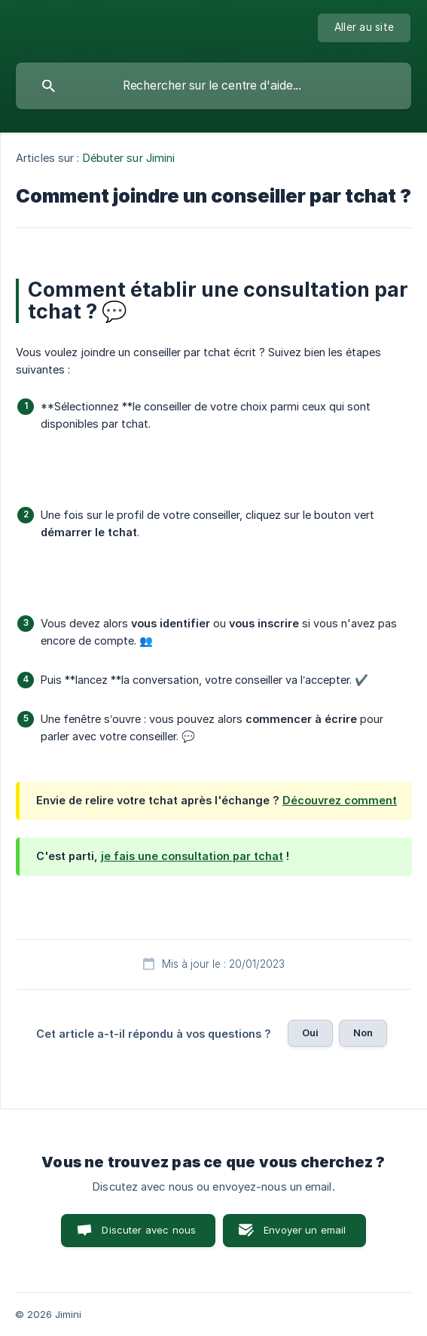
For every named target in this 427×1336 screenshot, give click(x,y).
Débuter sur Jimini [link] (129, 157)
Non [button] (363, 1032)
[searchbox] (213, 86)
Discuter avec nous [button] (149, 1230)
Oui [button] (310, 1032)
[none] (364, 28)
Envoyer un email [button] (305, 1230)
